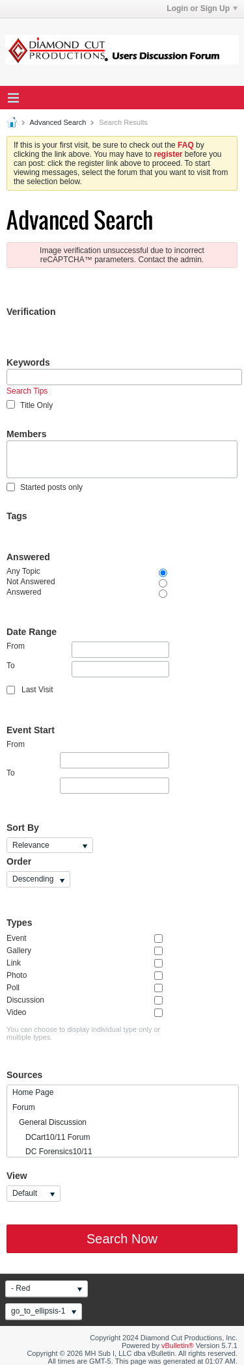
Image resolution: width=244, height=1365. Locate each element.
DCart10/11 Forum (51, 1137)
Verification (31, 311)
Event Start (31, 730)
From (88, 650)
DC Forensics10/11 (52, 1151)
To (88, 669)
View (17, 1175)
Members (26, 434)
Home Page (32, 1092)
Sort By (23, 827)
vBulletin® (177, 1345)
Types (19, 922)
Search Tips (27, 391)
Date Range (32, 632)
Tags (17, 516)
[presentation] (105, 343)
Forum (23, 1107)
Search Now (122, 1239)
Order (19, 861)
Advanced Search (57, 122)
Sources (24, 1075)
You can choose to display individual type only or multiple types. (83, 1033)
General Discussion (49, 1122)
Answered (28, 557)
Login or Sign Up (202, 8)
